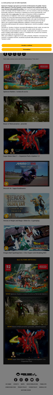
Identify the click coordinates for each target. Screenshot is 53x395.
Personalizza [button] (26, 49)
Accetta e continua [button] (26, 45)
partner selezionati (35, 15)
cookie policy (15, 14)
